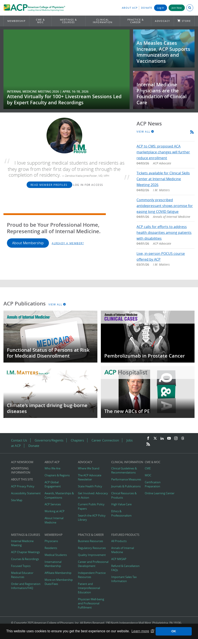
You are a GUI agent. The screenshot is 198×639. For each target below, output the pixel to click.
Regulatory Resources (92, 548)
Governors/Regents (49, 440)
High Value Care (121, 504)
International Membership (53, 564)
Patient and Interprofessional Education (89, 588)
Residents (51, 548)
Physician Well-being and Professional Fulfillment (91, 603)
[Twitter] (155, 438)
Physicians (51, 541)
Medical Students (56, 555)
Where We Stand (88, 468)
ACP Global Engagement (53, 484)
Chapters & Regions (57, 475)
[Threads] (182, 438)
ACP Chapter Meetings (25, 552)
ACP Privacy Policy (22, 486)
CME (148, 468)
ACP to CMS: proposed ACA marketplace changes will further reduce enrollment (163, 152)
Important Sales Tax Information (124, 579)
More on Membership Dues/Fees (59, 582)
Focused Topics (21, 566)
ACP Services (53, 504)
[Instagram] (176, 438)
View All (145, 131)
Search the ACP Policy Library (92, 518)
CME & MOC (40, 21)
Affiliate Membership (58, 573)
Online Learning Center (159, 493)
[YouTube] (169, 438)
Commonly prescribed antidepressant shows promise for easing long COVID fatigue (165, 205)
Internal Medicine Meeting (22, 543)
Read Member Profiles (50, 184)
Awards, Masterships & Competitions (59, 495)
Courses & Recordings (25, 559)
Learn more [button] (140, 631)
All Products (119, 541)
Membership (16, 20)
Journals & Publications (126, 486)
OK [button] (173, 631)
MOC (148, 475)
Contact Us (19, 440)
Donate (146, 7)
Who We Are (52, 468)
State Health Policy (90, 486)
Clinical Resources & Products (124, 495)
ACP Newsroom (22, 462)
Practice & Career (135, 21)
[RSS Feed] (148, 444)
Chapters (77, 440)
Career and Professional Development (93, 564)
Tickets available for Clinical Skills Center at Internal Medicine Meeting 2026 (163, 179)
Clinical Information (103, 21)
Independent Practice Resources (92, 575)
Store (186, 20)
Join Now (177, 7)
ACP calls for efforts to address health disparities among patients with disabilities (164, 232)
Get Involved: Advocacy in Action (93, 495)
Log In (160, 7)
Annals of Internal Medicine (122, 550)
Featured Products (125, 535)
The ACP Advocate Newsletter (89, 477)
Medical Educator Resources (22, 575)
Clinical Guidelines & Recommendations (124, 470)
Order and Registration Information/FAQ (25, 586)
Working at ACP (54, 511)
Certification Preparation (153, 484)
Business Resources (90, 541)
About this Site (22, 479)
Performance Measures (126, 479)
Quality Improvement (92, 555)
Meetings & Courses (68, 21)
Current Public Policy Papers (91, 506)
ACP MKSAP (118, 559)
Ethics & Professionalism (121, 513)
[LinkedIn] (162, 438)
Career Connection (105, 440)
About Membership (28, 243)
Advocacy (162, 20)
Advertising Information (20, 470)
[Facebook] (148, 438)
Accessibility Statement (26, 493)
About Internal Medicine (54, 520)
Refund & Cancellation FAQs (125, 568)
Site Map (16, 500)
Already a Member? (68, 243)
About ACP (130, 7)
